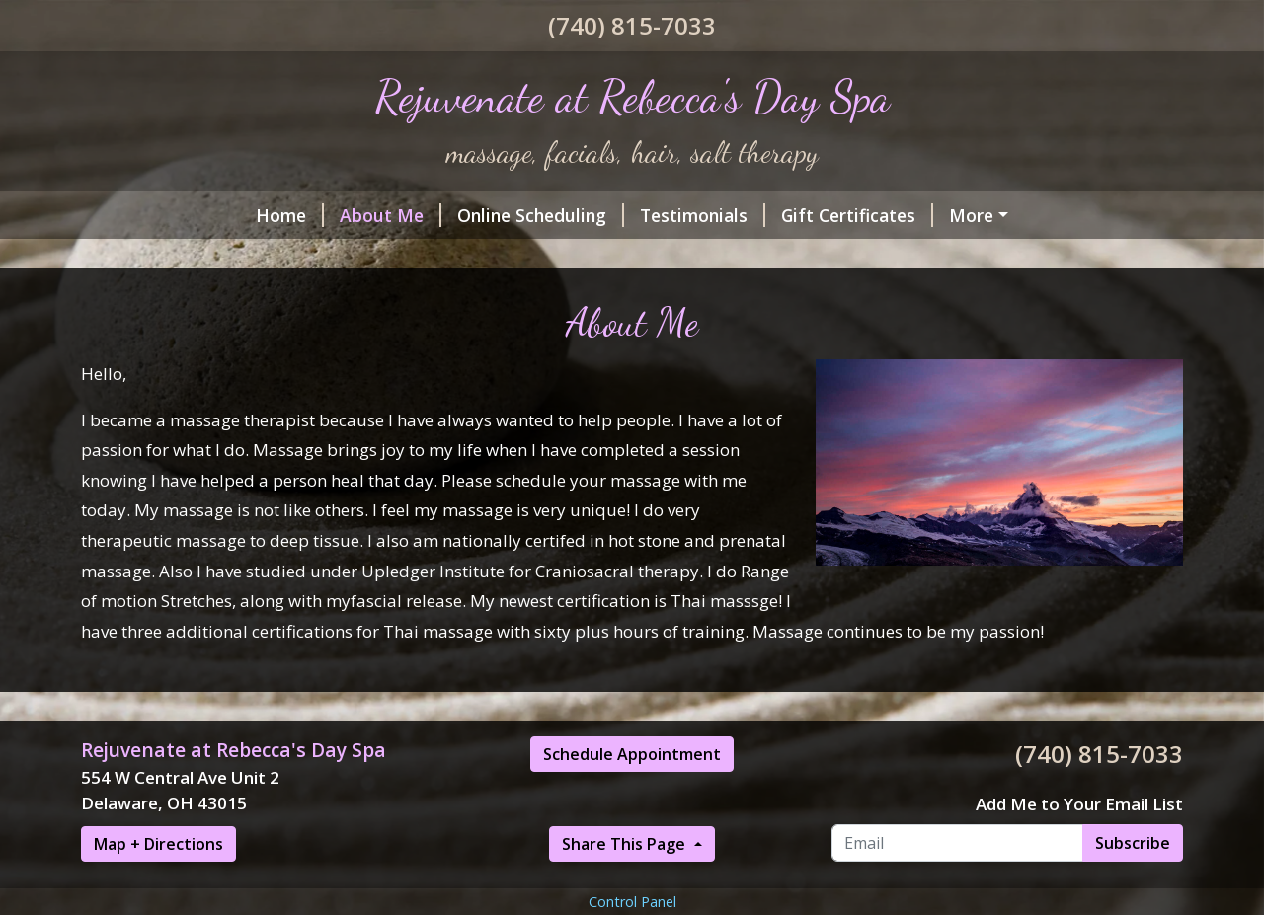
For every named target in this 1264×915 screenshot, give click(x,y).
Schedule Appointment (632, 796)
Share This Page (625, 886)
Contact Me (982, 256)
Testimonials (543, 215)
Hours (131, 256)
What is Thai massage (663, 256)
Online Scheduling (381, 215)
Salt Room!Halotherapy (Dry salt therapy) (971, 215)
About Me (231, 215)
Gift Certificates (698, 215)
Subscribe (1132, 884)
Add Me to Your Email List (1079, 845)
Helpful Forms (848, 256)
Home (131, 215)
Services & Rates (260, 256)
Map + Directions (158, 886)
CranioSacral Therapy (450, 256)
